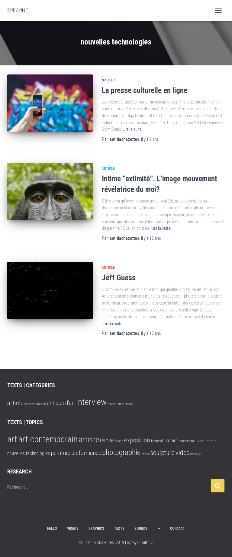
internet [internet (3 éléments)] (171, 440)
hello (52, 528)
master (108, 80)
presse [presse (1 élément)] (145, 454)
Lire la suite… (133, 129)
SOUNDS (140, 528)
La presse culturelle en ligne (144, 90)
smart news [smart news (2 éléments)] (125, 404)
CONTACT (177, 528)
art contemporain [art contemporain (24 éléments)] (48, 439)
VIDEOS (73, 528)
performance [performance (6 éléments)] (86, 453)
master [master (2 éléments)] (112, 404)
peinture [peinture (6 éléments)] (60, 453)
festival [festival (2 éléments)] (157, 440)
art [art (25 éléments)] (12, 439)
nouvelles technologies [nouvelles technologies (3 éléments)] (28, 453)
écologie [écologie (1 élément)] (195, 454)
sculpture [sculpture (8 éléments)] (162, 452)
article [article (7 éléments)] (15, 403)
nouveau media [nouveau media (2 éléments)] (204, 440)
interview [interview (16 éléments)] (91, 402)
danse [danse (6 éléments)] (107, 440)
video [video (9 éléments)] (182, 452)
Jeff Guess (119, 277)
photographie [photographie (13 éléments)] (121, 452)
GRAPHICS (96, 528)
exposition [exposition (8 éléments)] (137, 440)
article (108, 168)
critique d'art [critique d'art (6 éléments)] (61, 403)
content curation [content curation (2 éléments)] (35, 404)
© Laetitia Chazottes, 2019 (101, 542)
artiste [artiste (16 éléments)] (89, 439)
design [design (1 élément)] (119, 441)
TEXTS (119, 528)
